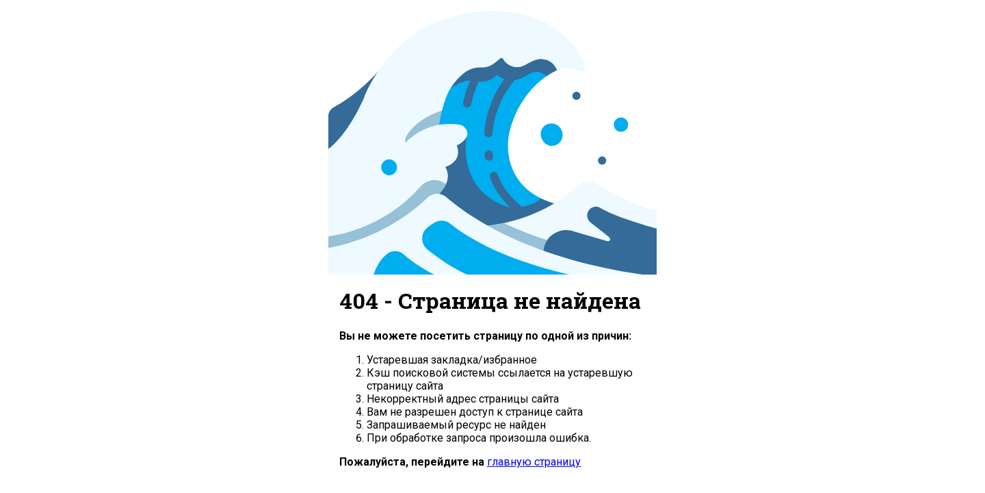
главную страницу (534, 461)
